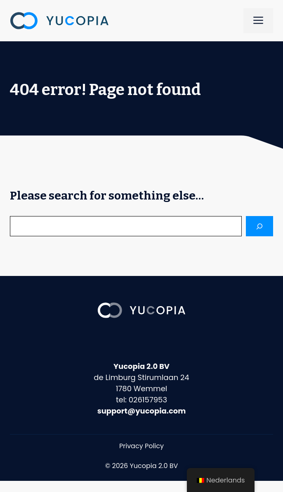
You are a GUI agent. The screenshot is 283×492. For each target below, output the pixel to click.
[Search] (259, 226)
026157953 (148, 400)
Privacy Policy (141, 446)
